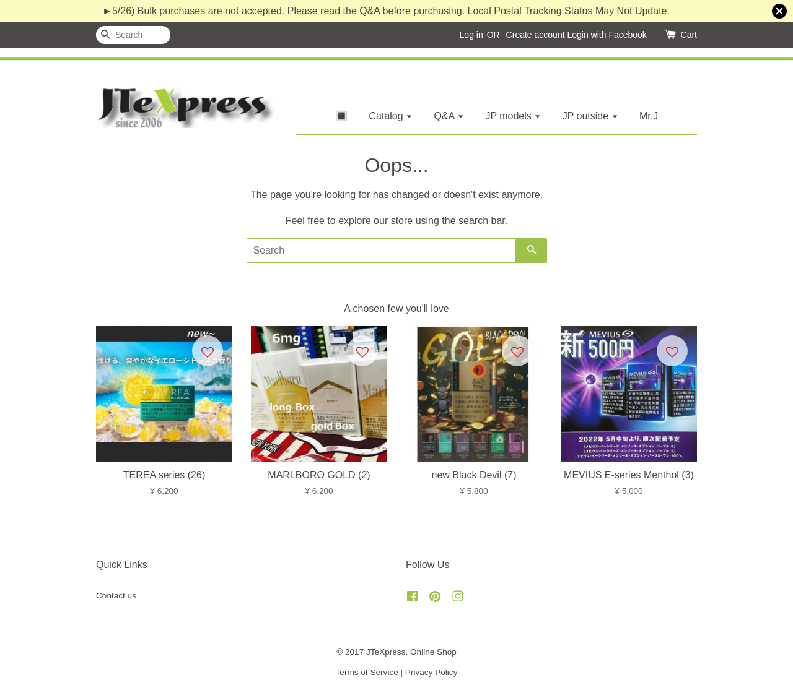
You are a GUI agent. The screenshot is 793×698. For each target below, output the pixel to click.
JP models (513, 116)
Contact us (116, 595)
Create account (535, 35)
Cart (689, 35)
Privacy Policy (431, 672)
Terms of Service (367, 672)
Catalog (391, 116)
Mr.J (648, 116)
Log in (471, 35)
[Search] (133, 35)
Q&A (449, 116)
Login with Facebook (606, 35)
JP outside (590, 116)
